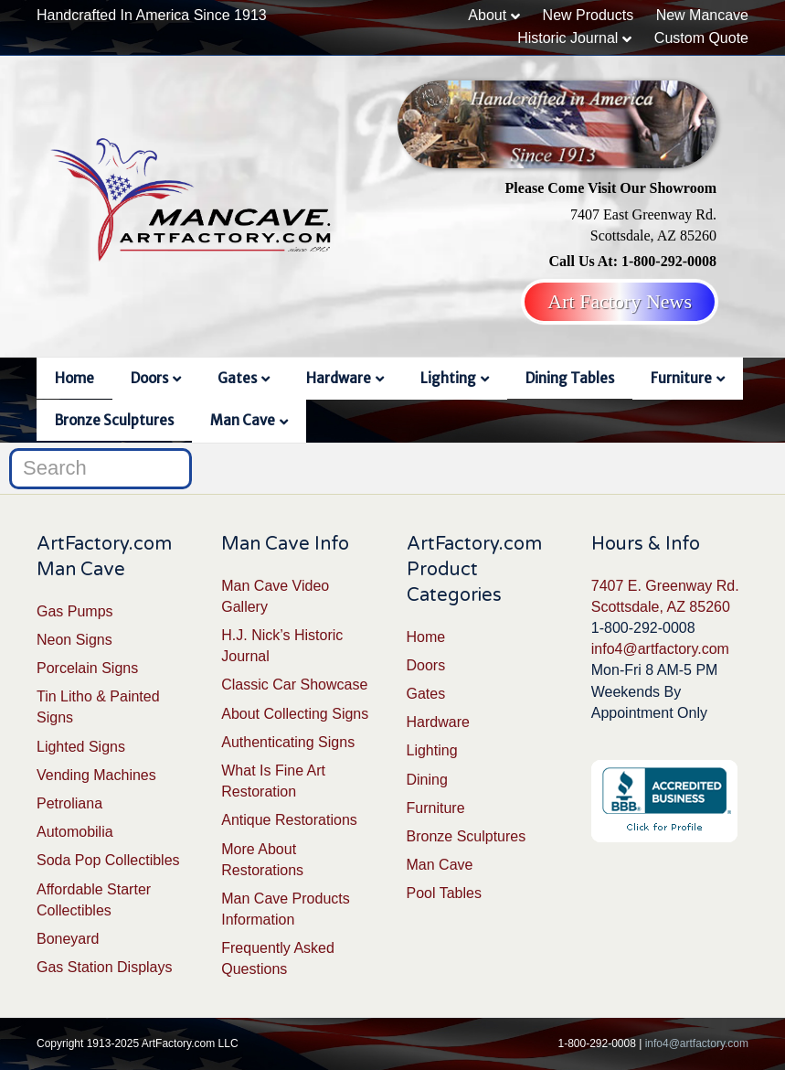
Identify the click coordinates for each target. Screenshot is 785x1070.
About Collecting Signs (294, 714)
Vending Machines (96, 775)
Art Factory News (619, 301)
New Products (588, 15)
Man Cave (242, 420)
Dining (427, 779)
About (487, 15)
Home (74, 378)
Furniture (681, 378)
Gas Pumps (75, 611)
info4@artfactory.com (660, 649)
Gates (237, 378)
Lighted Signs (81, 746)
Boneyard (68, 939)
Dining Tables (569, 378)
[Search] (100, 468)
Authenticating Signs (288, 742)
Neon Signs (74, 639)
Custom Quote (701, 38)
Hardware (338, 378)
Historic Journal (567, 38)
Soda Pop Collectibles (108, 860)
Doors (149, 378)
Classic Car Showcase (294, 684)
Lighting (448, 378)
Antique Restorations (289, 820)
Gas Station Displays (105, 967)
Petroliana (69, 803)
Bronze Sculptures (114, 420)
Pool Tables (444, 893)
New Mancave (702, 15)
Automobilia (75, 832)
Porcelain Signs (87, 668)
